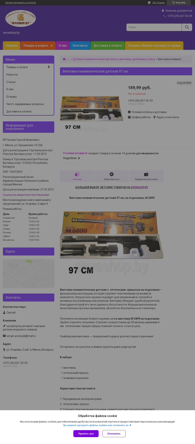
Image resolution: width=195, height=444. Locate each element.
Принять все (86, 433)
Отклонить (114, 433)
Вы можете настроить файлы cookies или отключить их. (96, 425)
